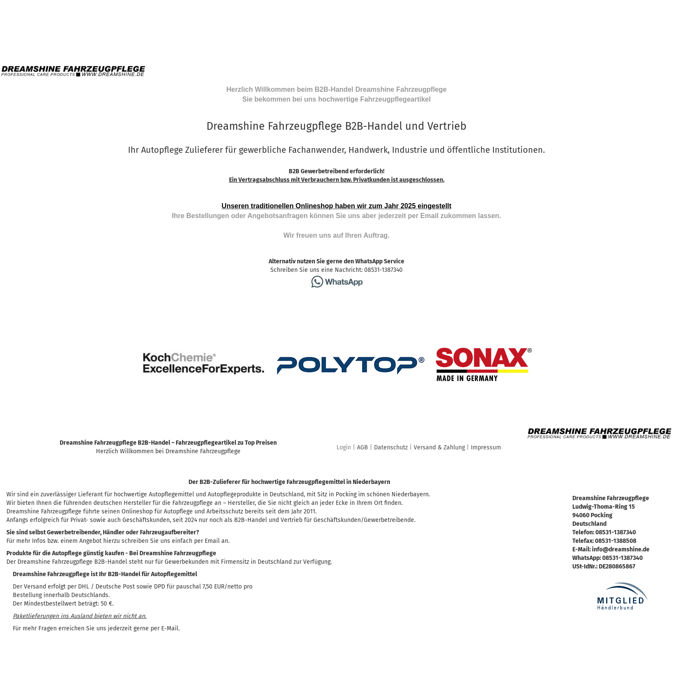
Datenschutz (391, 447)
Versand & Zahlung (439, 447)
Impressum (486, 447)
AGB (362, 447)
